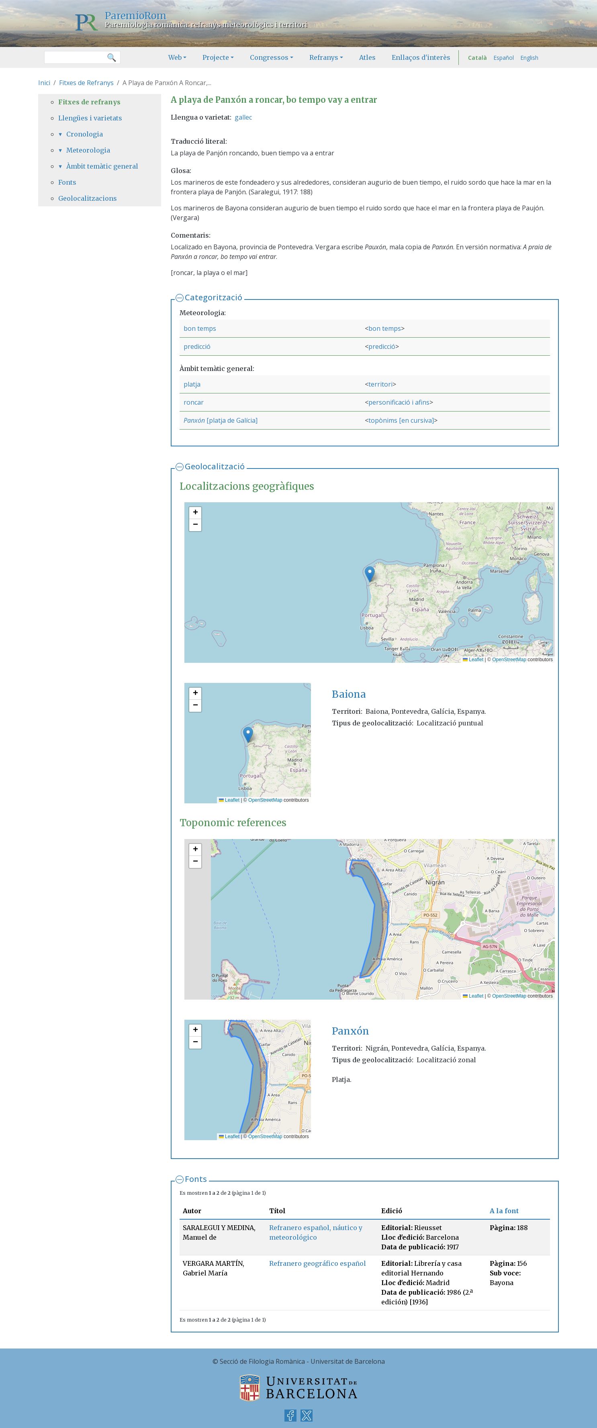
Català (477, 57)
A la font (504, 1211)
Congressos (269, 57)
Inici (44, 82)
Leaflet (473, 659)
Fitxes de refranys (89, 102)
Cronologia (84, 134)
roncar (194, 402)
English (529, 57)
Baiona (349, 694)
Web (175, 57)
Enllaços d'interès (421, 57)
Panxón (194, 420)
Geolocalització (215, 466)
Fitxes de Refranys (86, 82)
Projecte (215, 57)
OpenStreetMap (509, 659)
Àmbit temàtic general (102, 166)
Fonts (196, 1178)
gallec (243, 117)
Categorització (213, 297)
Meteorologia (88, 150)
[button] (370, 574)
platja (192, 384)
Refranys (323, 57)
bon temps (200, 328)
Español (503, 57)
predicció (197, 346)
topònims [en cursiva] (401, 420)
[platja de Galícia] (231, 420)
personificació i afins (398, 402)
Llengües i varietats (90, 118)
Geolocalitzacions (87, 198)
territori (380, 384)
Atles (367, 57)
